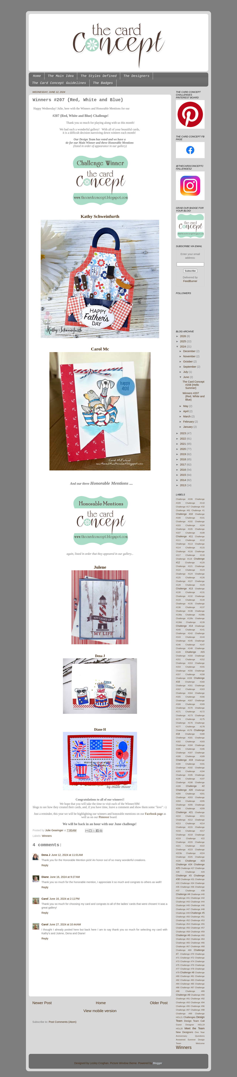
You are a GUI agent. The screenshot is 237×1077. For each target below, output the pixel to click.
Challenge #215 (184, 827)
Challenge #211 (195, 816)
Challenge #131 (195, 592)
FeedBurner (190, 281)
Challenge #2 (195, 786)
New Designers (184, 1032)
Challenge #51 (198, 917)
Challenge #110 (195, 503)
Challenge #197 (195, 779)
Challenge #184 (184, 745)
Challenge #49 (183, 913)
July (186, 371)
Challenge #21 (184, 812)
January (188, 426)
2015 (183, 474)
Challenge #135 (184, 603)
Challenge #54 (183, 924)
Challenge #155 (195, 667)
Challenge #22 (195, 838)
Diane (45, 876)
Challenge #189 (195, 756)
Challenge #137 (195, 607)
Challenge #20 (184, 790)
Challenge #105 (184, 529)
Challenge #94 (198, 1002)
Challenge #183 (195, 741)
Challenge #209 (195, 808)
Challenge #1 (198, 510)
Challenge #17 (183, 507)
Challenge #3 (184, 875)
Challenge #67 (183, 946)
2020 (183, 449)
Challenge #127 (184, 581)
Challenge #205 (195, 801)
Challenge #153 (184, 663)
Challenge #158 (195, 674)
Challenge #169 (195, 704)
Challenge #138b (195, 615)
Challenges (189, 1017)
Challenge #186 (195, 749)
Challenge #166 (195, 697)
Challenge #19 (184, 760)
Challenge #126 (195, 577)
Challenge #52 (183, 920)
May (186, 406)
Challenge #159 (184, 678)
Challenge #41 (183, 898)
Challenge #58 (183, 932)
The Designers (136, 76)
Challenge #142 (184, 633)
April (186, 411)
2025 (183, 341)
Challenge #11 (184, 536)
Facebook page (154, 813)
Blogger (157, 1063)
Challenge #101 (195, 518)
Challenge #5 (197, 912)
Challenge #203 (184, 797)
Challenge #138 (184, 611)
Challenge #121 (184, 566)
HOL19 (201, 1025)
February (189, 421)
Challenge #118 (195, 555)
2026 (183, 336)
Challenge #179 (184, 730)
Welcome (200, 1043)
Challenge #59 (198, 932)
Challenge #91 (183, 998)
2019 (183, 454)
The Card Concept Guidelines (59, 83)
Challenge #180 (195, 734)
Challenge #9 (183, 994)
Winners (47, 835)
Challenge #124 (184, 574)
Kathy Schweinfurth (100, 216)
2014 (183, 480)
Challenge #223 (184, 849)
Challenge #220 (184, 842)
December (189, 351)
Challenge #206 (184, 805)
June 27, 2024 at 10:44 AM (65, 924)
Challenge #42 (198, 898)
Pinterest (104, 817)
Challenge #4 (183, 894)
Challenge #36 (187, 887)
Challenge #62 (183, 939)
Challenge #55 (198, 924)
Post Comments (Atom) (62, 1021)
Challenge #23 (195, 860)
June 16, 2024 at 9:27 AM (65, 876)
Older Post (159, 1003)
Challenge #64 (198, 939)
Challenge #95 (183, 1006)
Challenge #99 (184, 1013)
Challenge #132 (184, 596)
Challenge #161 (184, 685)
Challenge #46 (198, 905)
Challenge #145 (184, 641)
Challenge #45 (183, 905)
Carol (44, 898)
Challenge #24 (184, 864)
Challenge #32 (198, 507)
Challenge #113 (184, 544)
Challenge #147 (195, 645)
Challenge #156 (184, 671)
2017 (183, 464)
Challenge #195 (184, 775)
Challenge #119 (184, 559)
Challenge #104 (195, 525)
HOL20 (179, 1028)
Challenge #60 (198, 935)
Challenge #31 (187, 879)
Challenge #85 (187, 984)
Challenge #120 (195, 562)
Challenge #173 (184, 715)
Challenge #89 (195, 991)
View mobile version (100, 1011)
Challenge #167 (184, 700)
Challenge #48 (198, 909)
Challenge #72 (187, 958)
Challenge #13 (184, 588)
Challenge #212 (184, 820)
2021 (183, 443)
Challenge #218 (184, 835)
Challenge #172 (195, 711)
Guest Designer (185, 1025)
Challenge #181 (184, 738)
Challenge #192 (184, 768)
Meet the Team (195, 1028)
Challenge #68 (198, 946)
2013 (183, 485)
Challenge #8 (187, 972)
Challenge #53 (198, 920)
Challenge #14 (184, 625)
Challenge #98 (198, 1010)
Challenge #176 (184, 723)
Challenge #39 (195, 890)
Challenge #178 (195, 726)
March (187, 416)
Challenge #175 (195, 719)
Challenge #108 (195, 533)
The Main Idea (61, 76)
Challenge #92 (198, 998)
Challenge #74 (187, 961)
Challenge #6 (183, 935)
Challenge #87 (187, 987)
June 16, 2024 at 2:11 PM (64, 898)
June (186, 377)
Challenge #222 (195, 846)
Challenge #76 (187, 965)
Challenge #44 (198, 902)
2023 (183, 433)
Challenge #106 (184, 499)
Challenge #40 (198, 894)
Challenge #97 (183, 1010)
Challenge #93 (183, 1002)
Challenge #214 (195, 823)
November (189, 356)
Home (37, 76)
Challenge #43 (183, 902)
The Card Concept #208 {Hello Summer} (193, 385)
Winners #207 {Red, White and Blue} (194, 396)
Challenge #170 (184, 708)
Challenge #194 (195, 771)
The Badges (103, 83)
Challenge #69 (183, 950)
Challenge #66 (198, 943)
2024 (183, 346)
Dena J (100, 656)
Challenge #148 (184, 648)
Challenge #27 (187, 868)
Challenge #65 (183, 943)
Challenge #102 (184, 521)
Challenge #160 (195, 682)
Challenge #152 (195, 659)
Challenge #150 (184, 656)
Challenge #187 (184, 753)
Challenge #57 (198, 928)
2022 (183, 438)
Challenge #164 (184, 693)
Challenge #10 (184, 514)
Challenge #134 (195, 600)
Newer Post (42, 1003)
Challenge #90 (198, 995)
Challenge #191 (195, 764)
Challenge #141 (195, 630)
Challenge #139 (195, 622)
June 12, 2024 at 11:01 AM (67, 854)
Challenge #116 (184, 551)
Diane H (100, 729)
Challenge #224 (195, 853)
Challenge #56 (183, 928)
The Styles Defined (98, 76)
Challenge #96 (198, 1006)
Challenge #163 (195, 689)
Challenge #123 (195, 570)
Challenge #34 (187, 883)
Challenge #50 (183, 917)
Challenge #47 (183, 909)
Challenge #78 (187, 969)
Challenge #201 (195, 794)
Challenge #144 (195, 637)
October (188, 361)
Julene (100, 567)
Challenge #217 (195, 831)
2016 (183, 469)
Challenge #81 (187, 976)
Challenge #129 (195, 585)
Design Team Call (194, 1020)
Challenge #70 (187, 954)
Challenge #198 (184, 782)
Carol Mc (100, 349)
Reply (44, 865)
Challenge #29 (195, 872)
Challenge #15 (195, 652)
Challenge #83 (187, 980)
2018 (183, 459)
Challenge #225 (184, 857)
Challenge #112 (195, 540)
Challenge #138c (184, 618)
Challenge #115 (195, 547)
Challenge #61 (183, 510)
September (190, 366)
